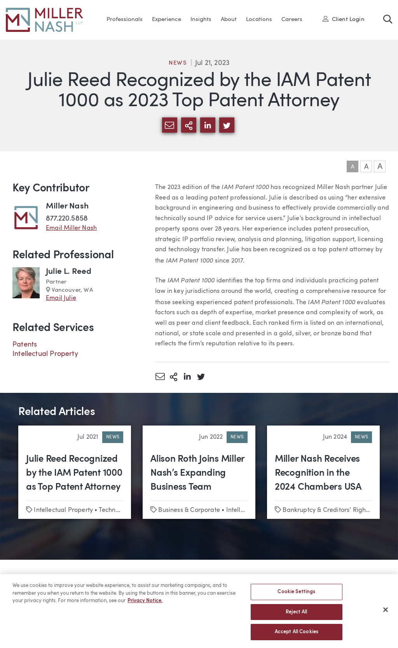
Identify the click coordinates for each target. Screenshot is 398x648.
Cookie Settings (296, 596)
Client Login (344, 19)
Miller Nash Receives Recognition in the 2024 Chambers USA (318, 473)
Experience (166, 20)
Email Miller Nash (71, 228)
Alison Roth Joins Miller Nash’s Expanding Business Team (197, 473)
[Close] (385, 614)
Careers (291, 20)
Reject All (296, 616)
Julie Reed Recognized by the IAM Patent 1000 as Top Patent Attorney (74, 473)
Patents (24, 344)
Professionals (124, 20)
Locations (259, 20)
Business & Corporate (189, 510)
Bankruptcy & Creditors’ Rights (326, 510)
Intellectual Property (45, 353)
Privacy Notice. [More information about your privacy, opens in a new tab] (144, 605)
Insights (200, 20)
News (178, 63)
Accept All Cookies (296, 636)
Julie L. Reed (68, 272)
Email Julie (61, 298)
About (229, 20)
